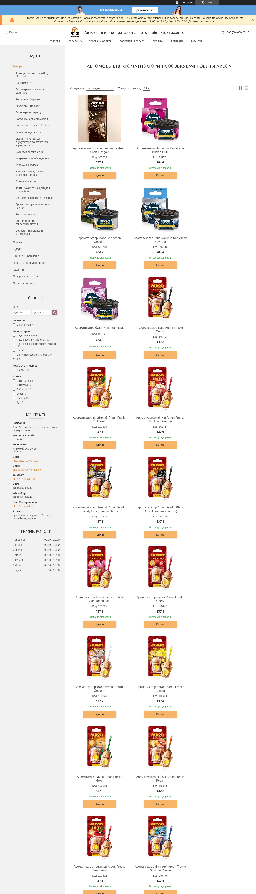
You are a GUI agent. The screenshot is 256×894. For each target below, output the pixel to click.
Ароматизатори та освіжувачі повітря (33, 206)
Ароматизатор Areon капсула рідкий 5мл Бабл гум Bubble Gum (217, 688)
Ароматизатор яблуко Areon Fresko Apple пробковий (158, 329)
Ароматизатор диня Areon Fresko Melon (218, 509)
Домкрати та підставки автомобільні (29, 232)
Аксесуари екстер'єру (28, 112)
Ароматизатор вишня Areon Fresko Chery (218, 419)
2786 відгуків (187, 2)
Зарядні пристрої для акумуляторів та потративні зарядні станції (32, 142)
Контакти (177, 41)
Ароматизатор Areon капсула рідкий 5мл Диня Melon (158, 778)
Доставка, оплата (100, 41)
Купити (99, 175)
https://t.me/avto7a (23, 506)
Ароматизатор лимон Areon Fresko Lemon (158, 509)
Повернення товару (132, 41)
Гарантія (196, 41)
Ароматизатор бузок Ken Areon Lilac (158, 238)
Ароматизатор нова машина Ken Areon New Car (98, 239)
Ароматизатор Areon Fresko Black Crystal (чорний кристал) (99, 419)
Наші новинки (24, 82)
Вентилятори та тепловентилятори (27, 222)
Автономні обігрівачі (28, 99)
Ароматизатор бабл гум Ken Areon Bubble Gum (158, 150)
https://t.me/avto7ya (24, 478)
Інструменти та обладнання (32, 158)
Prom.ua (145, 884)
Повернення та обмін (26, 276)
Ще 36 (19, 402)
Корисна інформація (26, 255)
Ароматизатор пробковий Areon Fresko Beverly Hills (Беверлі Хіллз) (218, 329)
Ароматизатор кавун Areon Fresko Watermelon (158, 688)
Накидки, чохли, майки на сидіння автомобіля (31, 173)
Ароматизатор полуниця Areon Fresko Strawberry (158, 599)
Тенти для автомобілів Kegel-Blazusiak (33, 75)
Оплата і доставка (24, 283)
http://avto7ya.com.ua (25, 460)
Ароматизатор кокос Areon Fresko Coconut (99, 509)
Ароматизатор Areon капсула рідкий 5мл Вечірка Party (99, 778)
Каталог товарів (140, 859)
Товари (73, 41)
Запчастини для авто (28, 132)
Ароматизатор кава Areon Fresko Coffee (217, 239)
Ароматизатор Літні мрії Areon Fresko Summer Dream (217, 599)
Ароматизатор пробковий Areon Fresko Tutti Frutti (99, 329)
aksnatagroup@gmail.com (28, 469)
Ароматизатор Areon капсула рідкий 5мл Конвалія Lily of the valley (217, 778)
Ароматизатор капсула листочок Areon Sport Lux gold (99, 150)
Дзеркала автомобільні (29, 151)
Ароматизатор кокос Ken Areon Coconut (217, 150)
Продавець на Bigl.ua (128, 887)
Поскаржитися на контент (142, 890)
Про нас (158, 41)
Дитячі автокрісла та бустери (33, 125)
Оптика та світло (26, 181)
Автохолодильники (27, 214)
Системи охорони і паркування (34, 197)
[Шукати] (5, 32)
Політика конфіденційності (30, 262)
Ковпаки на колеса (27, 165)
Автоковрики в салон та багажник (30, 91)
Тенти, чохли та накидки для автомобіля (33, 190)
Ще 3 (19, 359)
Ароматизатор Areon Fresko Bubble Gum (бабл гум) (158, 419)
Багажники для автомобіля (32, 119)
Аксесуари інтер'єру (28, 105)
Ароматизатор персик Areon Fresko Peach (99, 599)
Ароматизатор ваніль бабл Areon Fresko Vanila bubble (99, 688)
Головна (55, 41)
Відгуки (17, 249)
